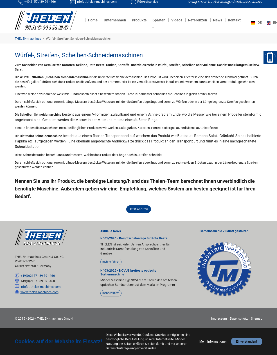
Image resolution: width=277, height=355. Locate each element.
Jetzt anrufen (138, 217)
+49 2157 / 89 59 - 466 (40, 5)
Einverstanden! (246, 341)
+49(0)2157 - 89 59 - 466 (37, 284)
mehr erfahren (110, 269)
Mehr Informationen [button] (213, 341)
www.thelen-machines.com (39, 300)
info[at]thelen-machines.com (97, 5)
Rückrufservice (147, 5)
